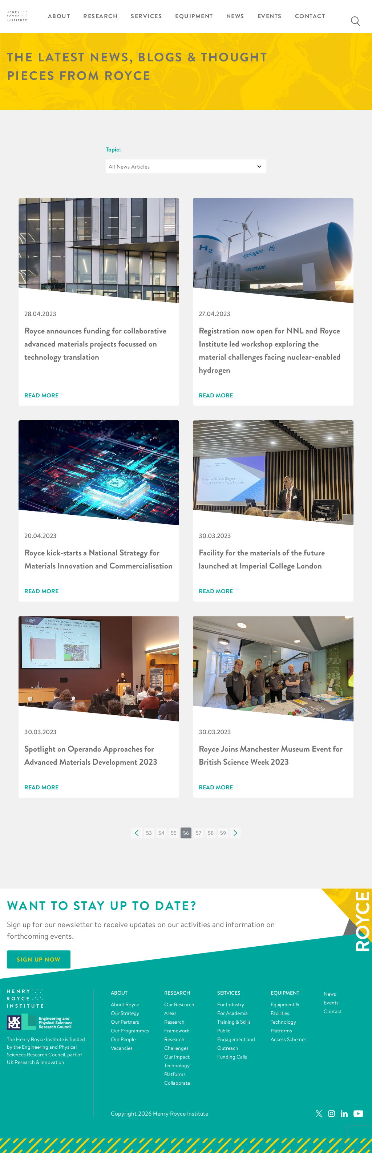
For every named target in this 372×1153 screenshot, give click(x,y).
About (59, 16)
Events (270, 16)
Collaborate (177, 1083)
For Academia (232, 1013)
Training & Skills (234, 1022)
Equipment (194, 16)
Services (146, 16)
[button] (136, 833)
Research (100, 16)
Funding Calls (232, 1056)
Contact (310, 16)
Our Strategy (125, 1013)
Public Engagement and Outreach (236, 1039)
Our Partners (125, 1022)
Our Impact (177, 1056)
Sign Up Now (39, 959)
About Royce (125, 1004)
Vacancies (122, 1048)
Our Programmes (130, 1030)
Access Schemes (289, 1039)
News (235, 16)
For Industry (230, 1004)
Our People (123, 1039)
